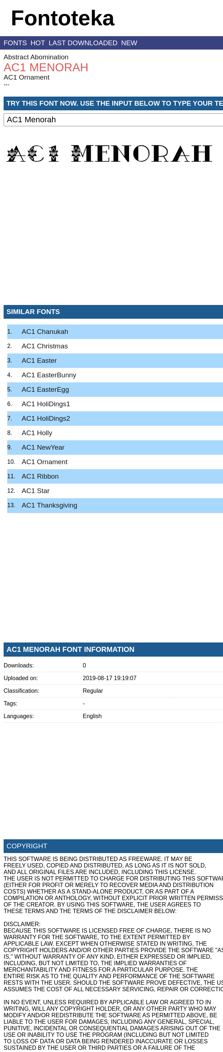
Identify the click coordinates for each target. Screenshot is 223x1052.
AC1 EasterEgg (45, 389)
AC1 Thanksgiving (49, 505)
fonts (15, 43)
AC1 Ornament (27, 77)
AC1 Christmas (45, 346)
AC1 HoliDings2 (46, 418)
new (129, 43)
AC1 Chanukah (45, 331)
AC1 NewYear (43, 447)
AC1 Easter (39, 360)
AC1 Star (36, 491)
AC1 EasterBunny (49, 375)
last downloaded (83, 43)
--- (6, 84)
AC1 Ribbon (40, 476)
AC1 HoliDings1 (46, 404)
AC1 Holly (37, 433)
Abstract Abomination (36, 57)
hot (37, 43)
